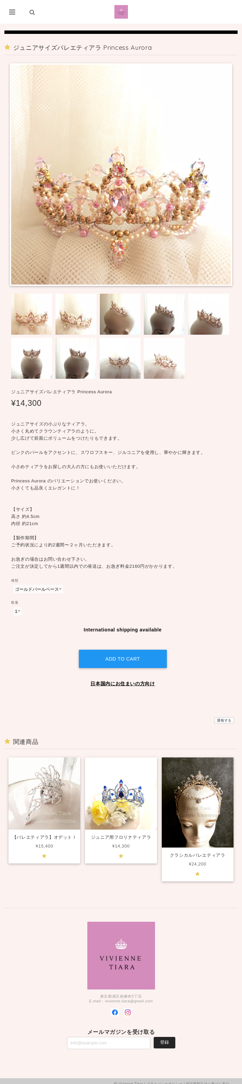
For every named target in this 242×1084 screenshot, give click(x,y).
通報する (224, 714)
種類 (14, 580)
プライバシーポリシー (165, 1078)
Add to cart (122, 653)
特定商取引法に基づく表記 (207, 1078)
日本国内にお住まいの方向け (122, 678)
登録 (164, 1036)
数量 (14, 602)
